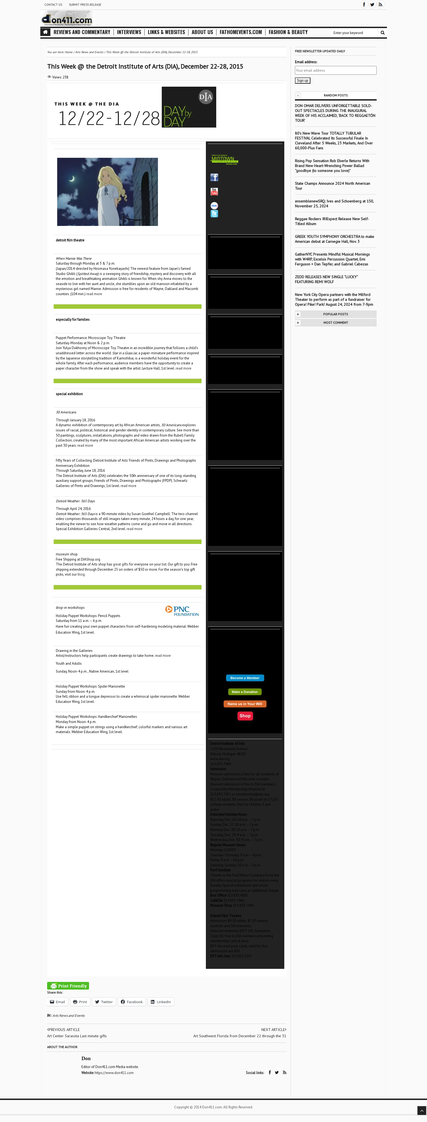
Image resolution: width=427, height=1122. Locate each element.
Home (68, 52)
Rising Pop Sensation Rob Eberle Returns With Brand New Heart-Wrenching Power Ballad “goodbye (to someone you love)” (332, 165)
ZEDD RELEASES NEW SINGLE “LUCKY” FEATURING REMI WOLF (326, 279)
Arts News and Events (68, 1015)
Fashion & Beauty (288, 32)
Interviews (129, 32)
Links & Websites (166, 32)
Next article (273, 1029)
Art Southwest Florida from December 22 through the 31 (239, 1035)
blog (81, 574)
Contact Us (53, 5)
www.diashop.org (223, 910)
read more (94, 294)
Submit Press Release (85, 5)
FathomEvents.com (241, 32)
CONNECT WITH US (225, 149)
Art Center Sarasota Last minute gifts (77, 1035)
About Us (202, 32)
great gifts (120, 564)
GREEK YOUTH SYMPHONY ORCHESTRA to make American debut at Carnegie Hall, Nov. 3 (334, 239)
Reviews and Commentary (82, 32)
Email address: (306, 62)
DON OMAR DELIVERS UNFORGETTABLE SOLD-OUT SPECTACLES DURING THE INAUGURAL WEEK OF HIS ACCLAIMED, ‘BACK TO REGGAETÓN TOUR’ (335, 113)
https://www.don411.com (114, 1072)
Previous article (63, 1029)
